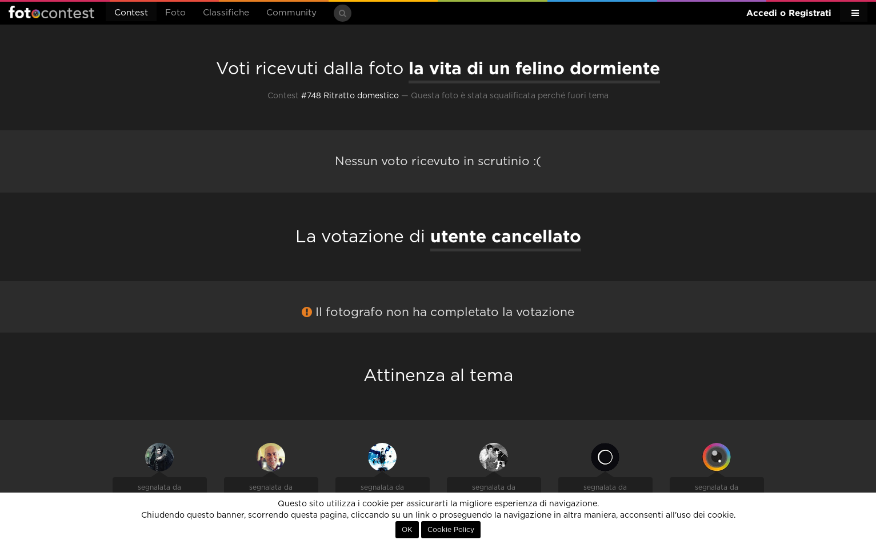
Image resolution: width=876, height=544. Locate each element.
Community (291, 13)
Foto (175, 13)
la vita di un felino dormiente (534, 68)
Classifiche (226, 13)
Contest (131, 13)
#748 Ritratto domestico (350, 96)
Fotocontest (51, 12)
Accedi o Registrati (788, 13)
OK (407, 529)
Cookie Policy (450, 529)
